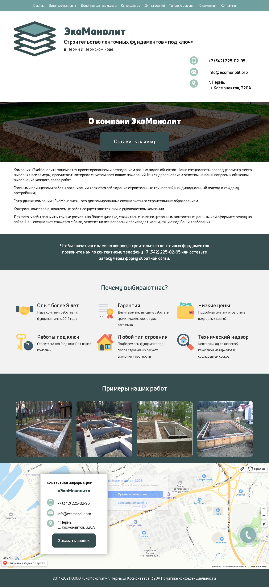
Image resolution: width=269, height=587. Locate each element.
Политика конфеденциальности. (188, 578)
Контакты (228, 5)
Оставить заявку (134, 141)
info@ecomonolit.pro (228, 72)
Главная (39, 5)
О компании (207, 5)
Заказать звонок (74, 540)
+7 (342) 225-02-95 (226, 61)
